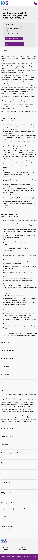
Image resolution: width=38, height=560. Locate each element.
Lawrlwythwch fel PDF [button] (15, 38)
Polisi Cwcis (5, 549)
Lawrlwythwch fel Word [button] (15, 44)
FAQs (20, 544)
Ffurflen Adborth (7, 551)
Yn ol (6, 9)
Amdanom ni (22, 547)
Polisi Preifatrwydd (23, 549)
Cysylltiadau (5, 547)
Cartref (4, 544)
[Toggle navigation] (36, 3)
